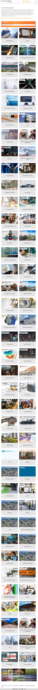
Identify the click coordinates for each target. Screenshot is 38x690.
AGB (2, 686)
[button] (22, 689)
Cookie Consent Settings (30, 685)
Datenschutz (21, 685)
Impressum (16, 685)
